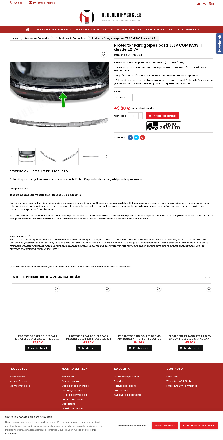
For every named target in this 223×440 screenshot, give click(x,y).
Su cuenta (122, 369)
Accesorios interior (125, 29)
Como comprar (71, 381)
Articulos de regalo (183, 29)
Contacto (174, 369)
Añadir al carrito (162, 116)
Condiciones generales (75, 385)
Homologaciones (72, 390)
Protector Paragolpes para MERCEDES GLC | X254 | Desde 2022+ (88, 337)
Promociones (17, 376)
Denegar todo (165, 425)
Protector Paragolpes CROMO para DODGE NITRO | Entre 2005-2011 (139, 337)
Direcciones (121, 390)
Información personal (126, 376)
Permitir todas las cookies (198, 426)
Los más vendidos (20, 385)
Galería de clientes (72, 408)
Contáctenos (69, 404)
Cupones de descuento (127, 394)
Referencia (120, 55)
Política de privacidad (74, 394)
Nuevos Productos (20, 381)
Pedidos (119, 381)
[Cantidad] (133, 115)
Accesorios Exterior (89, 29)
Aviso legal (68, 376)
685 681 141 (19, 2)
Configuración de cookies (131, 425)
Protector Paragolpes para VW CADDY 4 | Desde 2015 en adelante (190, 337)
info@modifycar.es (44, 2)
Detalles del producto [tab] (50, 171)
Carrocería (154, 29)
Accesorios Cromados (52, 29)
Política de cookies (72, 399)
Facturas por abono (125, 385)
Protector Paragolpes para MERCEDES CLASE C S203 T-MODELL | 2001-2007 (37, 338)
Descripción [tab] (19, 171)
